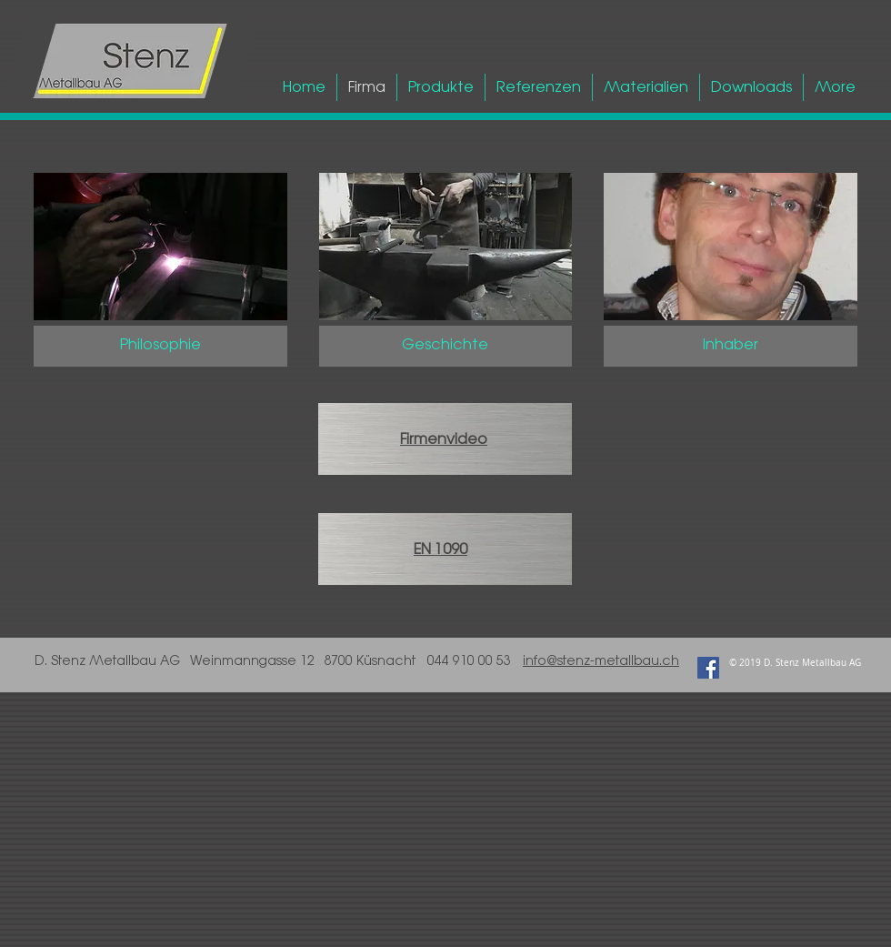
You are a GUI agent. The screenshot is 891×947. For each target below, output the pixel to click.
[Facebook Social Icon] (708, 668)
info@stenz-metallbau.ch (601, 660)
